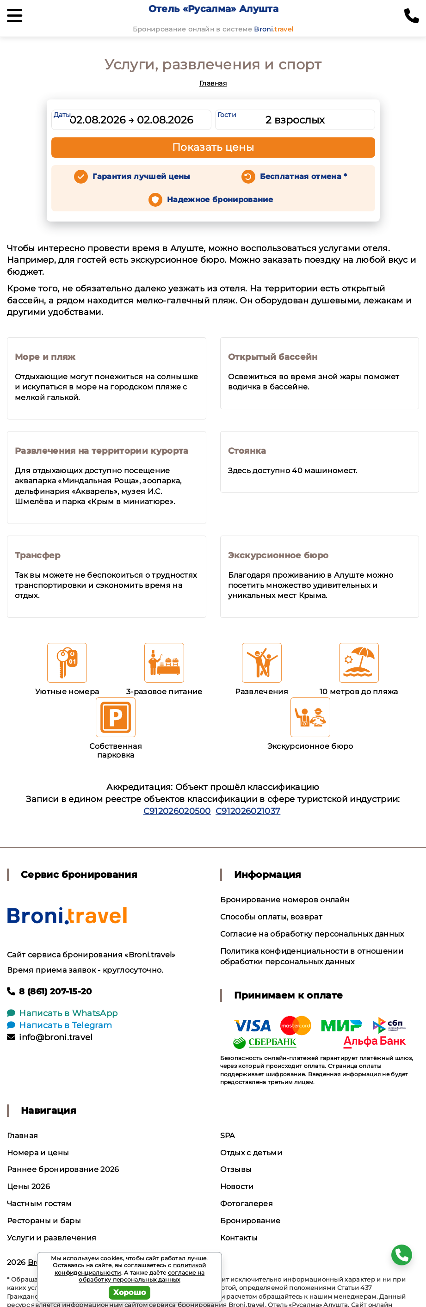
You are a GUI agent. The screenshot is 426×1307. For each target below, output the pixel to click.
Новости (237, 1186)
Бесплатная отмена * (303, 176)
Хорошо (129, 1292)
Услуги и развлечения (51, 1237)
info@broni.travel (50, 1037)
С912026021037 (248, 811)
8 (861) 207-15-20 (49, 991)
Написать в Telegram (59, 1025)
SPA (227, 1135)
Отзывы (236, 1169)
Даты (62, 115)
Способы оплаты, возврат (271, 916)
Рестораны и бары (44, 1220)
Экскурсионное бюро (278, 555)
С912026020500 (177, 811)
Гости (227, 115)
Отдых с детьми (251, 1152)
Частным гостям (39, 1203)
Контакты (239, 1237)
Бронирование (250, 1220)
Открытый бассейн (273, 357)
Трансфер (38, 555)
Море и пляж (45, 357)
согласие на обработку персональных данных (141, 1276)
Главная (213, 83)
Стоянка (247, 451)
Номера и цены (38, 1152)
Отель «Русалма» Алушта (213, 8)
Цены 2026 (28, 1186)
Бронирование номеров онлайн (285, 899)
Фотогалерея (246, 1203)
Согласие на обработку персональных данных (312, 934)
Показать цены (213, 147)
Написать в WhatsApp (62, 1013)
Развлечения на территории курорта (102, 451)
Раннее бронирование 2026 (63, 1169)
